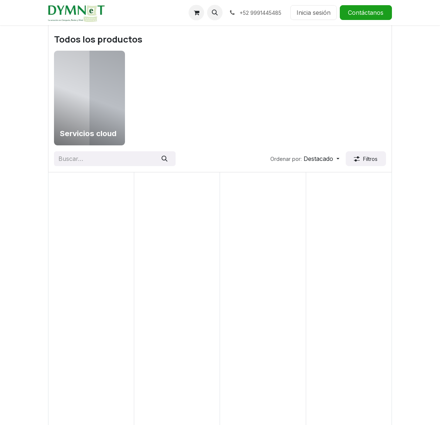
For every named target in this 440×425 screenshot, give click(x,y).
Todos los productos (81, 402)
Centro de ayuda (160, 340)
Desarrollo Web (70, 366)
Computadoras (68, 357)
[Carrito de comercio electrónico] (196, 12)
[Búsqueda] (164, 158)
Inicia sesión (314, 12)
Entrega (148, 357)
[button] (215, 12)
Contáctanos (365, 12)
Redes (56, 384)
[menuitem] (89, 98)
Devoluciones (156, 349)
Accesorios (63, 340)
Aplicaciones (66, 349)
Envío (145, 366)
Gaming (58, 375)
